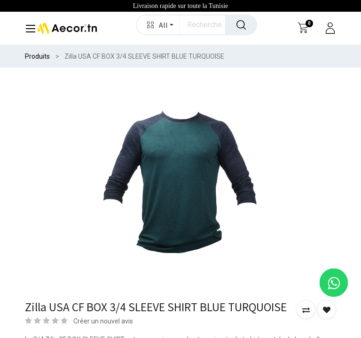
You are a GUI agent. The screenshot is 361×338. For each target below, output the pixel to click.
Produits (37, 56)
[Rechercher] (241, 24)
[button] (158, 24)
